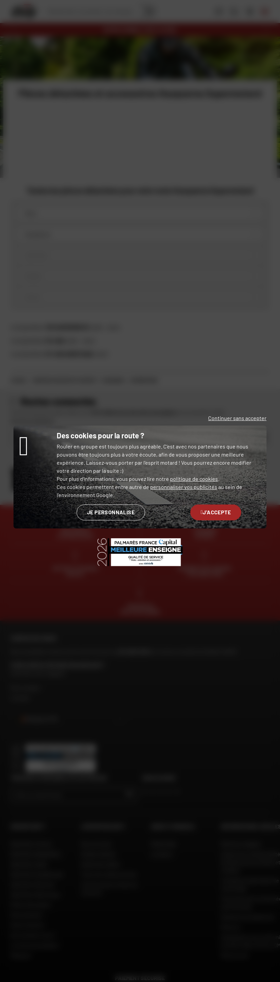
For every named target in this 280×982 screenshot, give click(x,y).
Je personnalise (111, 512)
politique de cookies (194, 478)
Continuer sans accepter (237, 418)
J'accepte (216, 512)
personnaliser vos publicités (183, 487)
